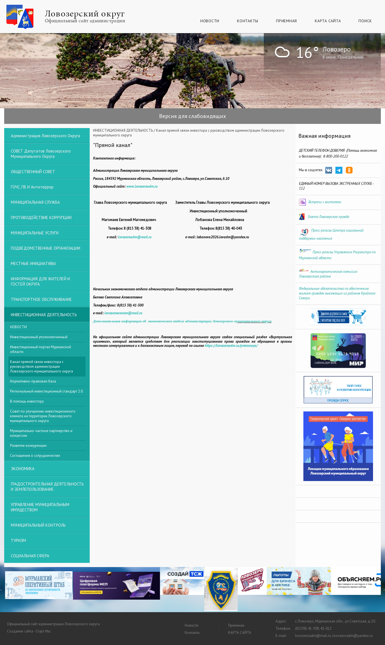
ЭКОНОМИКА (23, 468)
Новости (209, 20)
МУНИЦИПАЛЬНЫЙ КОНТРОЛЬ (38, 525)
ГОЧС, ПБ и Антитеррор (32, 187)
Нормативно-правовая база (33, 381)
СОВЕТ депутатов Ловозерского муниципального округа (41, 153)
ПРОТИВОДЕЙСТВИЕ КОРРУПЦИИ (41, 217)
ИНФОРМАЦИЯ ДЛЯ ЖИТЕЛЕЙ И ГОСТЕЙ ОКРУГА (40, 281)
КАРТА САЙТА (328, 20)
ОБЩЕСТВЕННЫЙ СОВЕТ (33, 171)
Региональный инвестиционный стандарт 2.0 (46, 391)
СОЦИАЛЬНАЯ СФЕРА (30, 555)
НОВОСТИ (18, 327)
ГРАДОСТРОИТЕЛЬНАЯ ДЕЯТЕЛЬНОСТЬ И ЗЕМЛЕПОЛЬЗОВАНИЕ (47, 486)
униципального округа (254, 321)
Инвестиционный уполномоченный (38, 337)
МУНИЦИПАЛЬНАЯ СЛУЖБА (35, 202)
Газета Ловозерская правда (328, 216)
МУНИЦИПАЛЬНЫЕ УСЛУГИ (35, 233)
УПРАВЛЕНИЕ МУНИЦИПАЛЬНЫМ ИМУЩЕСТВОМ (40, 507)
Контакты (247, 20)
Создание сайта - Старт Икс (29, 631)
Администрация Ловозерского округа (45, 135)
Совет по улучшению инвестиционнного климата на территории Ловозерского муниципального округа (42, 416)
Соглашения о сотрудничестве (35, 455)
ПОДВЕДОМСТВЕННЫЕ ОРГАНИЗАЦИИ (45, 248)
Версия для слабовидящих (192, 116)
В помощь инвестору (27, 401)
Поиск (365, 20)
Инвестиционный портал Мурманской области (40, 349)
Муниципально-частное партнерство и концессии (41, 433)
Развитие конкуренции (28, 445)
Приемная (286, 20)
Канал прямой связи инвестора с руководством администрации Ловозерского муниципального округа (41, 366)
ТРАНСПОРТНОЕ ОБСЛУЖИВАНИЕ (41, 299)
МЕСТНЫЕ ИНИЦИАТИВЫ (33, 263)
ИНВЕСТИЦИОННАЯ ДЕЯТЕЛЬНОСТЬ (123, 130)
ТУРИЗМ (18, 540)
